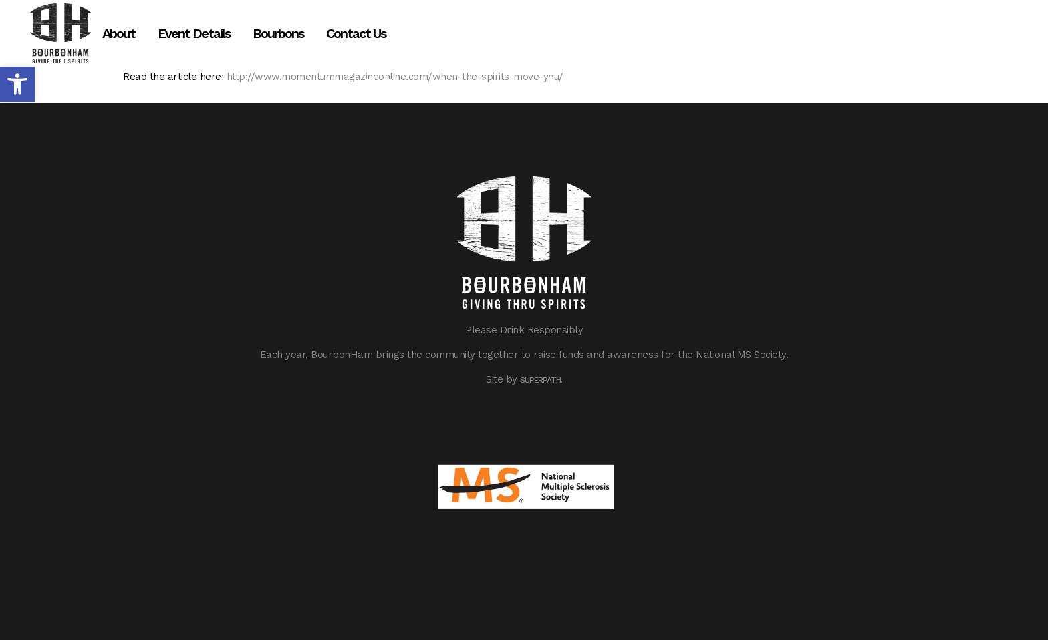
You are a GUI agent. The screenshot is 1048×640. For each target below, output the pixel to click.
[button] (17, 84)
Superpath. (541, 380)
